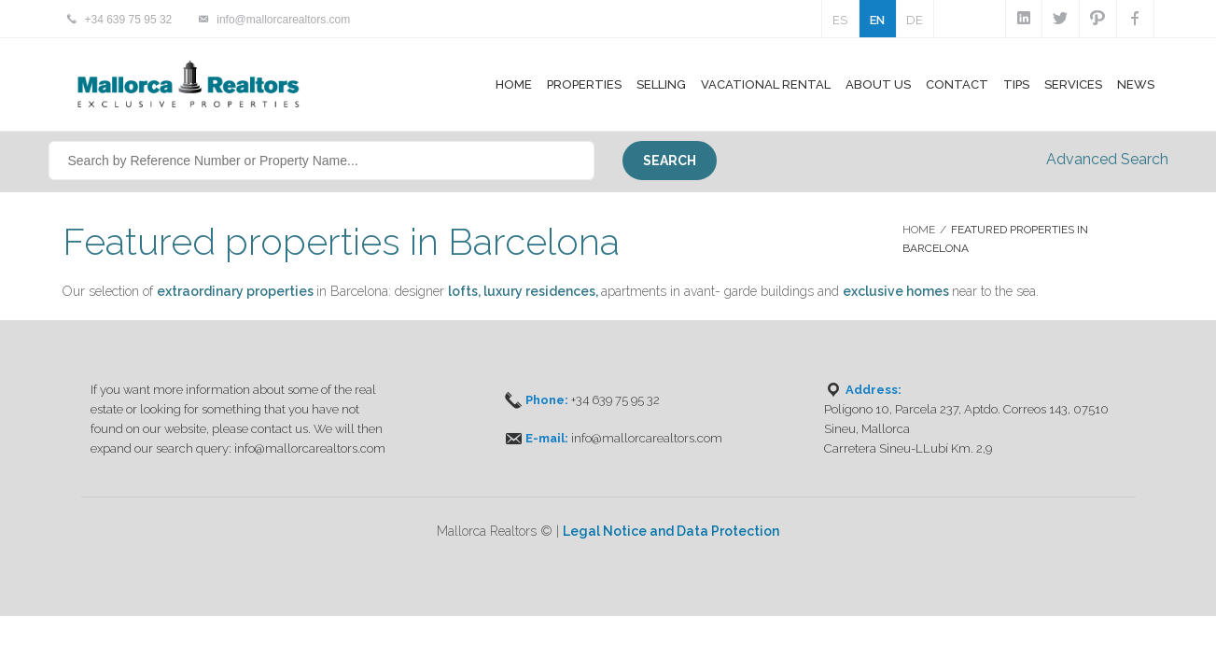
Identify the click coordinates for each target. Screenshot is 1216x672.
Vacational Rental (766, 84)
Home (514, 84)
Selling (661, 84)
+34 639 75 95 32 (129, 19)
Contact (957, 84)
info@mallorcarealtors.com (283, 19)
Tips (1016, 84)
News (1135, 84)
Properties (584, 84)
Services (1073, 84)
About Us (878, 84)
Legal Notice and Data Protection (671, 531)
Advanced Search (1107, 159)
